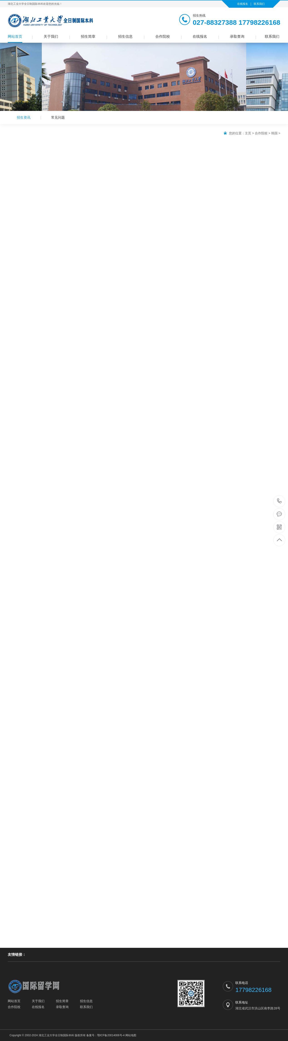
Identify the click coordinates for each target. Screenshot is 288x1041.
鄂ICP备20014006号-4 (110, 1035)
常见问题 (58, 117)
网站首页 (15, 36)
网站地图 (130, 1035)
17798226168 (279, 501)
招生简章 (88, 36)
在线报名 (242, 3)
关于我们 (51, 36)
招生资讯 (23, 117)
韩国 (274, 133)
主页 (248, 133)
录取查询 (237, 36)
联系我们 (259, 3)
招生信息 (125, 36)
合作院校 (162, 36)
